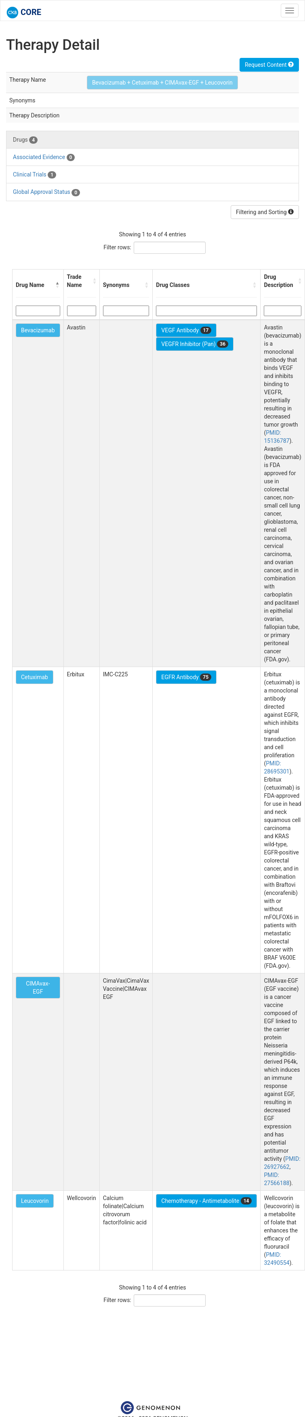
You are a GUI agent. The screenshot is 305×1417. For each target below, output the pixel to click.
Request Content (269, 65)
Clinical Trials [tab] (34, 174)
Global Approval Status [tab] (46, 192)
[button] (57, 285)
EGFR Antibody (186, 677)
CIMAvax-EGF (38, 987)
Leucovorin (34, 1201)
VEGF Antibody (186, 330)
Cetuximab (34, 677)
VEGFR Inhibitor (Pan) (194, 344)
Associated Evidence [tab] (44, 157)
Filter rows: (117, 247)
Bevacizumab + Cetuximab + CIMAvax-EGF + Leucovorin (162, 82)
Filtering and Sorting (265, 212)
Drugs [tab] (25, 140)
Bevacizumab (38, 330)
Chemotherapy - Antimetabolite (206, 1201)
